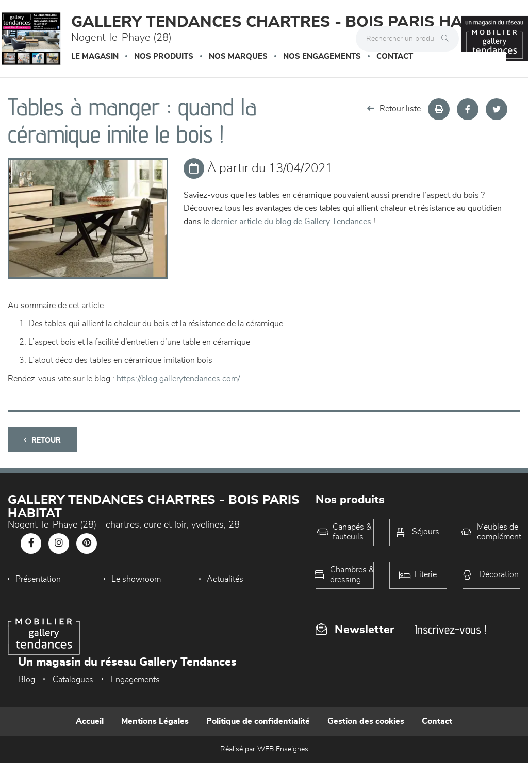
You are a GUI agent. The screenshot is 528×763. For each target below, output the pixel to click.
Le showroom (136, 579)
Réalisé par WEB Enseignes (264, 749)
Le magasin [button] (95, 56)
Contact (394, 56)
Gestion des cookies (365, 721)
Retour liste (394, 108)
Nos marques (238, 56)
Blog (26, 679)
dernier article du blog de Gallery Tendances (291, 221)
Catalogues (73, 679)
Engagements (135, 679)
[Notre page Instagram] (58, 543)
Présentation (38, 579)
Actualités (225, 579)
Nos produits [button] (163, 56)
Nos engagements (322, 56)
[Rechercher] (447, 39)
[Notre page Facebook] (31, 543)
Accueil (90, 721)
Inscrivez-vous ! (451, 629)
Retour (42, 440)
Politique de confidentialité (258, 721)
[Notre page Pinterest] (86, 543)
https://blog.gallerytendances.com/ (178, 379)
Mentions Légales (155, 721)
